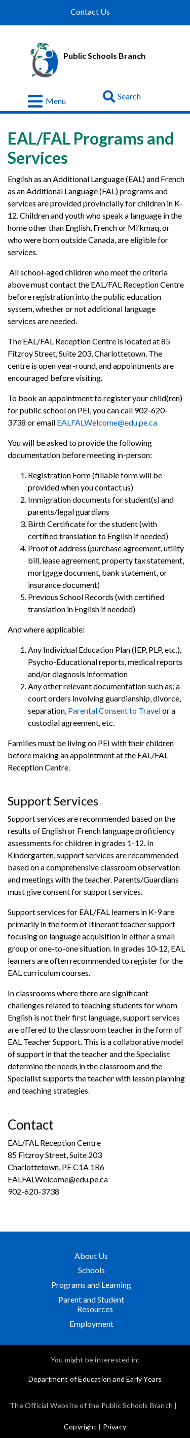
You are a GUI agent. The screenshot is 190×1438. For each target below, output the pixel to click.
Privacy (114, 1426)
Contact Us (90, 12)
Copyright (80, 1426)
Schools (91, 1270)
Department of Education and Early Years (95, 1379)
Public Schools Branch (104, 55)
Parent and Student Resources (91, 1304)
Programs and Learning (92, 1284)
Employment (91, 1323)
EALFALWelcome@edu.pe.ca (107, 422)
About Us (91, 1255)
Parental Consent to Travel (115, 710)
